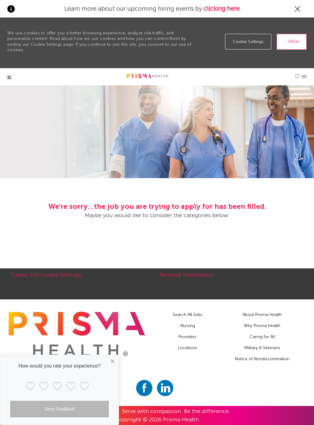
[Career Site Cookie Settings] (46, 278)
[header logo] (148, 76)
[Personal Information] (186, 278)
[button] (248, 41)
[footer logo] (77, 334)
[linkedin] (165, 388)
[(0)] (301, 76)
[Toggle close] (9, 77)
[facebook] (144, 388)
